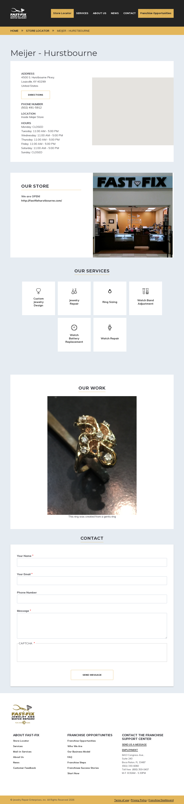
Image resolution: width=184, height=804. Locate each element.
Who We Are (74, 746)
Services (82, 13)
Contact (129, 13)
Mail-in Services (22, 751)
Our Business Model (78, 751)
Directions (35, 95)
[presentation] (45, 653)
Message (23, 610)
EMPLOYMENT (130, 749)
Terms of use (121, 800)
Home (14, 30)
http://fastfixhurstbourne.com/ (41, 200)
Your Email (24, 574)
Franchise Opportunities (155, 13)
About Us (99, 13)
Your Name (24, 556)
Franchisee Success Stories (83, 767)
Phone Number (27, 592)
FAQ (69, 757)
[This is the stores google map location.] (133, 111)
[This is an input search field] (92, 562)
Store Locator (62, 13)
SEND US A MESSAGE (134, 744)
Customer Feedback (24, 767)
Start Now (73, 773)
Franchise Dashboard (161, 800)
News (115, 13)
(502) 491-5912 (31, 107)
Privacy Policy (139, 800)
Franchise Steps (76, 762)
